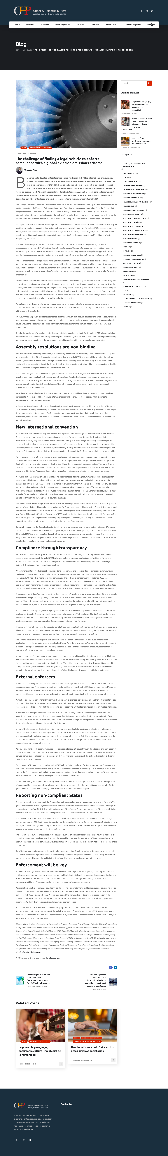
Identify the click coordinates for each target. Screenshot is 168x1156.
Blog (24, 148)
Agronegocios (128, 173)
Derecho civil (128, 206)
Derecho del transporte (40, 148)
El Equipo (45, 25)
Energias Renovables (131, 255)
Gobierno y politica (131, 263)
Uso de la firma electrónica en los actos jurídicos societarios (92, 1049)
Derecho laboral (130, 239)
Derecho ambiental (130, 198)
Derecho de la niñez (131, 222)
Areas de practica (62, 25)
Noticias (95, 25)
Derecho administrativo (133, 194)
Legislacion (127, 275)
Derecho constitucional (133, 210)
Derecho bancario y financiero (136, 202)
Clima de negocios (133, 25)
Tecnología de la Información (87, 1041)
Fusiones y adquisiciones (133, 259)
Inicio (17, 25)
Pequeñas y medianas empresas (135, 279)
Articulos (28, 50)
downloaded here (53, 958)
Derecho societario (131, 243)
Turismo (126, 307)
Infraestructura (129, 267)
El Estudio (30, 25)
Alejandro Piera (30, 170)
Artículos (80, 25)
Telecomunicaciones (131, 303)
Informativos (111, 25)
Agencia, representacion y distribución (133, 165)
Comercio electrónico (132, 185)
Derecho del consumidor (133, 226)
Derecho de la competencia (134, 218)
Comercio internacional (133, 189)
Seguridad (126, 294)
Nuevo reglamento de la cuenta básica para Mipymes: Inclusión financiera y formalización (136, 124)
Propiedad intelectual (39, 1041)
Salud (125, 290)
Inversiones (127, 271)
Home (18, 50)
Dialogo (126, 247)
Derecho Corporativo (91, 1038)
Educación (127, 251)
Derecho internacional (132, 234)
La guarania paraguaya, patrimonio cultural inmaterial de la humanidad (40, 1051)
